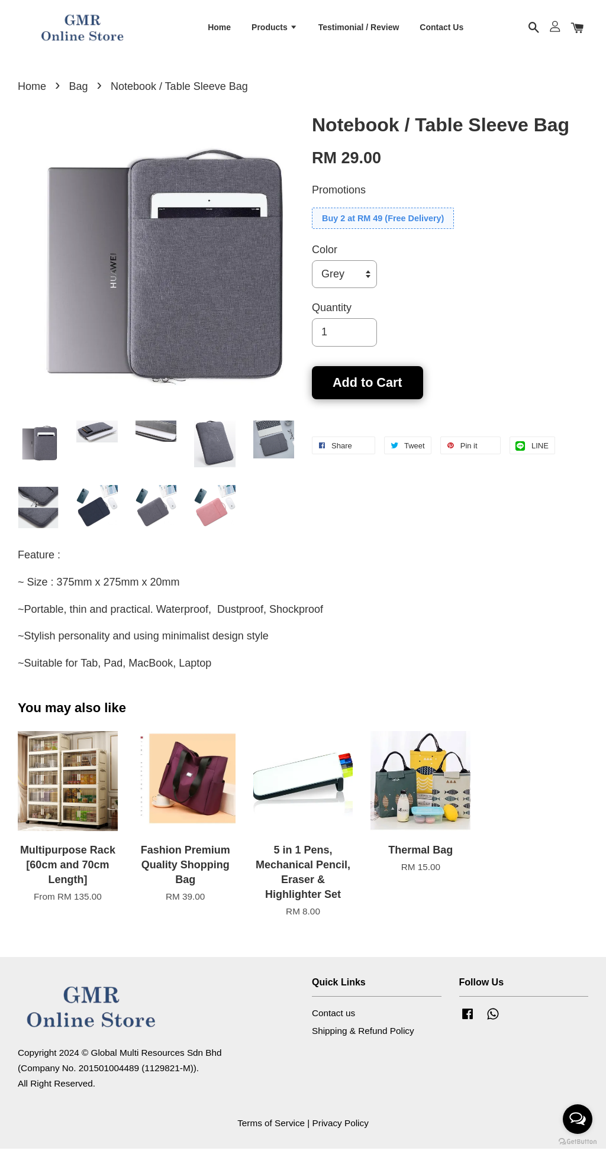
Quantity (332, 313)
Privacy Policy (340, 1128)
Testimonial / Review (358, 29)
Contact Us (441, 29)
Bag (78, 92)
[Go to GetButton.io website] (578, 1142)
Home (219, 29)
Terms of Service (271, 1128)
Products (275, 29)
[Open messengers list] (577, 1119)
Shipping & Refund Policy (363, 1035)
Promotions (339, 195)
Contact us (333, 1018)
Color (324, 255)
